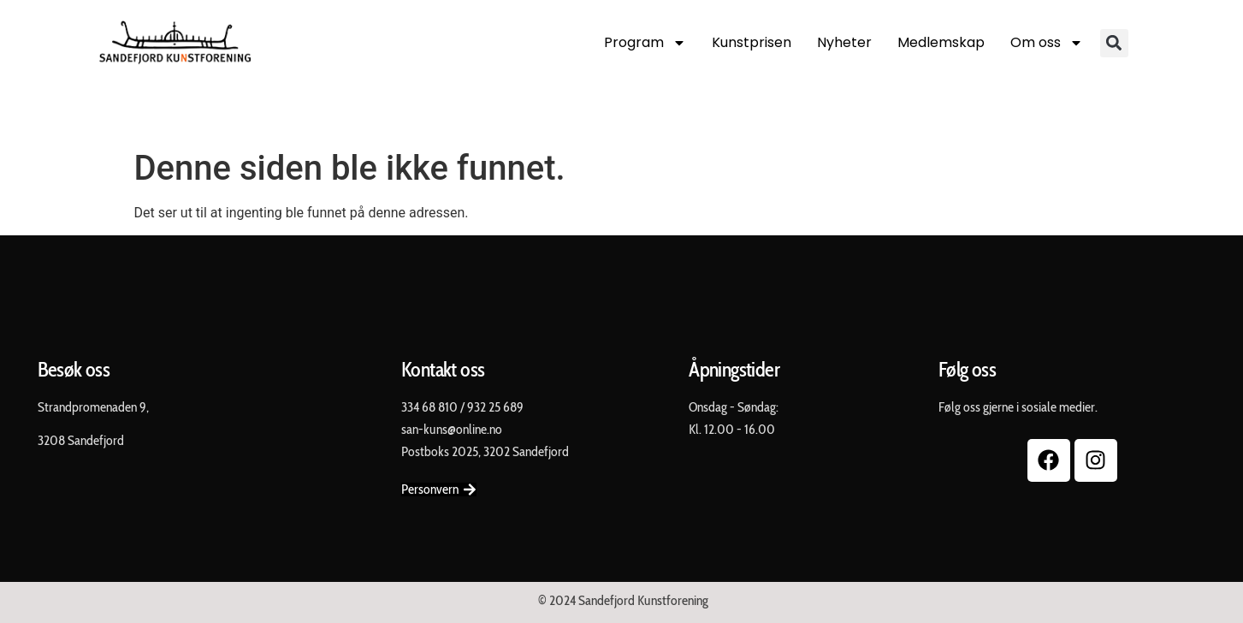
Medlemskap (941, 42)
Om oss (1046, 43)
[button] (1114, 43)
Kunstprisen (751, 42)
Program (645, 43)
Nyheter (844, 42)
